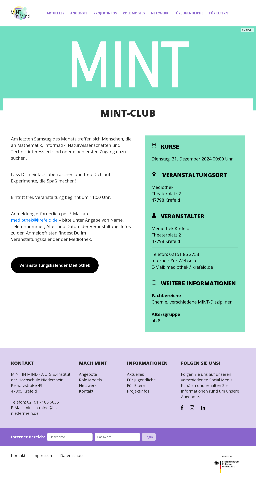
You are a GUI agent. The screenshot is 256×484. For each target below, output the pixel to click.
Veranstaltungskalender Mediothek (54, 265)
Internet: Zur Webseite (175, 261)
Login (149, 437)
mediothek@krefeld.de (34, 220)
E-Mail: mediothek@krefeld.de (182, 267)
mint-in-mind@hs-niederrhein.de (34, 410)
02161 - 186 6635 (43, 402)
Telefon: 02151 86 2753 (175, 254)
